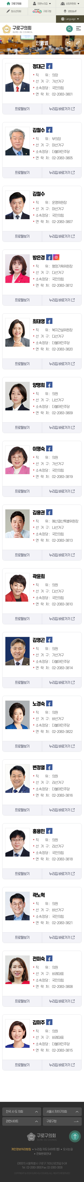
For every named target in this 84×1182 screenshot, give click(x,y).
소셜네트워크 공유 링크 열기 (69, 43)
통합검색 (69, 28)
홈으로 (23, 49)
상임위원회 (71, 3)
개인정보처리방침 (21, 1149)
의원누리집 (42, 3)
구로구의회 (16, 3)
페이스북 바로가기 (49, 66)
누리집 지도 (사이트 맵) (46, 1149)
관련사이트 (12, 1121)
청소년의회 (16, 11)
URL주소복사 (78, 43)
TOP (75, 1136)
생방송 (72, 11)
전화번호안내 (43, 1153)
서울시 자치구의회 (56, 1111)
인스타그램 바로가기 (56, 257)
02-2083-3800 (34, 1167)
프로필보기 (22, 109)
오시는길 (68, 1149)
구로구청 (47, 11)
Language (70, 19)
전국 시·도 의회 (14, 1111)
